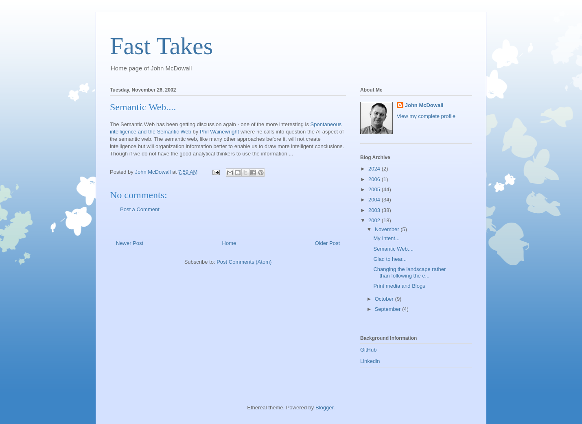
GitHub (368, 350)
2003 (375, 210)
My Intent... (386, 238)
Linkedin (370, 361)
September (388, 309)
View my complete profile (426, 116)
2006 (375, 179)
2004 (375, 200)
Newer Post (129, 243)
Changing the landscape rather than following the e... (409, 272)
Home (229, 243)
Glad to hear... (390, 259)
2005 (375, 189)
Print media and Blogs (399, 286)
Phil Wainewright (219, 132)
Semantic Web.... (393, 249)
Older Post (327, 243)
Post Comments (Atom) (244, 262)
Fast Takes (161, 46)
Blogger (324, 407)
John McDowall (424, 105)
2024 (375, 169)
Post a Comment (140, 209)
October (385, 299)
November (388, 229)
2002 (375, 220)
